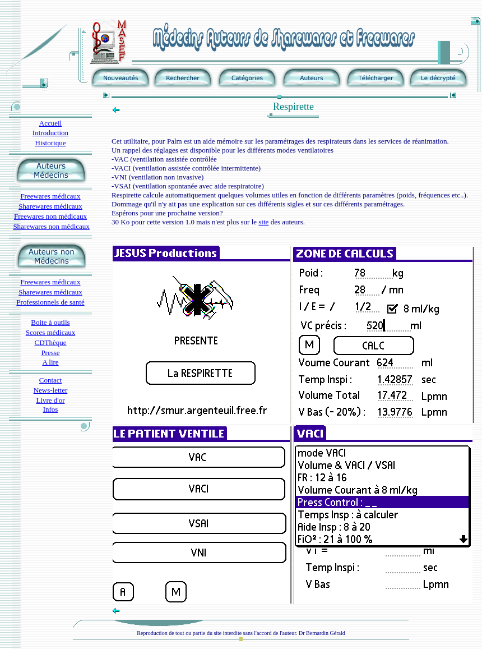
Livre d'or (50, 400)
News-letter (51, 390)
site (263, 222)
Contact (50, 380)
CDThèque (50, 342)
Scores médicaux (50, 332)
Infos (50, 409)
